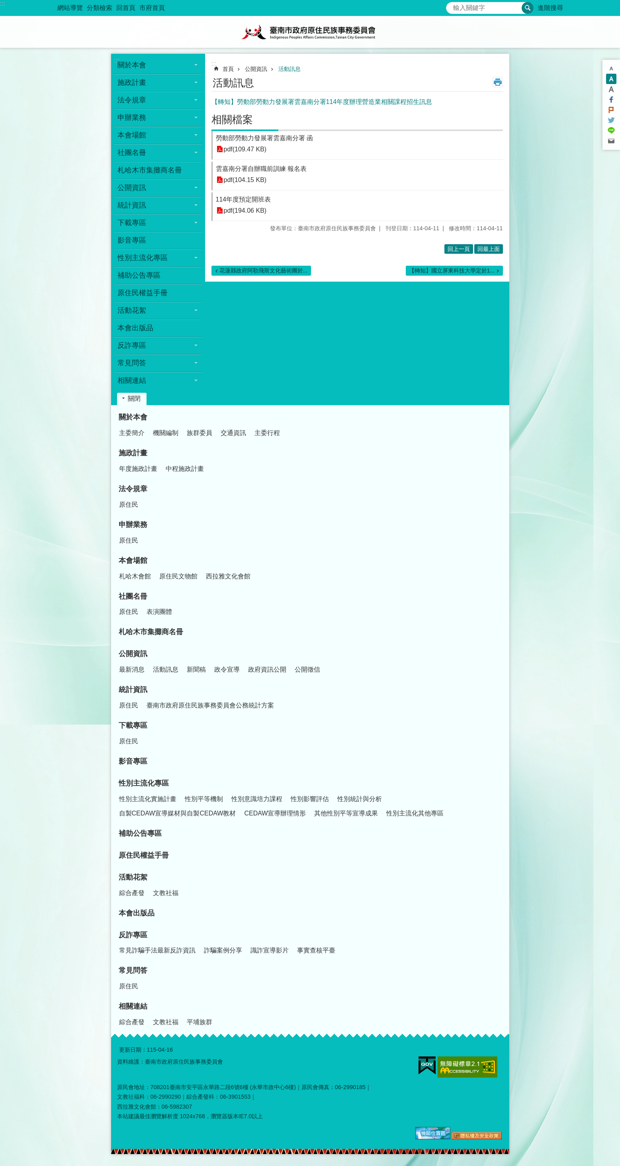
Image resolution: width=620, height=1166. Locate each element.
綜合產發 (132, 893)
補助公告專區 (138, 275)
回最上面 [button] (488, 249)
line (611, 130)
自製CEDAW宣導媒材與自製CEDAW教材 (177, 813)
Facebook (611, 99)
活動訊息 (289, 69)
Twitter (611, 120)
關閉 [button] (134, 398)
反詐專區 (133, 935)
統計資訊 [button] (131, 205)
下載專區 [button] (131, 223)
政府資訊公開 (267, 669)
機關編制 (165, 432)
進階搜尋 (550, 7)
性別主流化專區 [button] (142, 258)
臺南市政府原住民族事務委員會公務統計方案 (210, 705)
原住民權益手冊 (142, 293)
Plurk (611, 110)
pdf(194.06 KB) (245, 210)
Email (611, 141)
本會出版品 (135, 328)
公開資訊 (256, 69)
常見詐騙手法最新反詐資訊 (157, 950)
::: (2, 3)
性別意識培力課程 (256, 799)
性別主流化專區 (144, 783)
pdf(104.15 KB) (245, 179)
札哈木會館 (135, 576)
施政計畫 (133, 453)
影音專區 (131, 240)
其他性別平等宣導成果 (346, 813)
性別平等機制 (204, 799)
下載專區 (133, 725)
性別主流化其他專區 (415, 813)
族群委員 (199, 432)
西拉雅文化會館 (228, 576)
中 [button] (611, 79)
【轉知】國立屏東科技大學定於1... (452, 270)
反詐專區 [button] (131, 345)
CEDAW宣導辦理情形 (275, 813)
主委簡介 (132, 432)
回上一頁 (459, 249)
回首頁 (125, 7)
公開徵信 (307, 669)
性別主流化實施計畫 (147, 799)
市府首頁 (152, 7)
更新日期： (133, 1049)
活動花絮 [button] (131, 310)
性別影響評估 (310, 799)
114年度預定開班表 (243, 199)
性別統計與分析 (359, 799)
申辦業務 (133, 525)
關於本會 (133, 417)
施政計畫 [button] (131, 82)
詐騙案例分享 (223, 950)
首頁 (228, 69)
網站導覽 (70, 7)
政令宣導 (227, 669)
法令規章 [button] (131, 100)
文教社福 (165, 893)
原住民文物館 (178, 576)
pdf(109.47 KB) (245, 149)
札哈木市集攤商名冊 (149, 170)
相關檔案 (232, 119)
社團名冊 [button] (131, 153)
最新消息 (132, 669)
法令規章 (133, 489)
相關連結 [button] (131, 380)
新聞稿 (196, 669)
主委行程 (267, 432)
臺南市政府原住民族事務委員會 (310, 32)
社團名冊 (133, 596)
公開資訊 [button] (131, 188)
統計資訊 (133, 690)
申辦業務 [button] (131, 117)
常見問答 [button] (131, 363)
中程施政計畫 (185, 468)
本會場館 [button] (131, 135)
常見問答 (133, 970)
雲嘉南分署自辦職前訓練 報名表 (261, 168)
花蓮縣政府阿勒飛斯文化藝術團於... (263, 270)
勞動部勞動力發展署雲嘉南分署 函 (264, 138)
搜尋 (452, 5)
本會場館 (133, 560)
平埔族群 (199, 1022)
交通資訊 (233, 432)
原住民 (128, 504)
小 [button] (611, 68)
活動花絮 (133, 877)
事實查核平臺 (316, 950)
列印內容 (498, 82)
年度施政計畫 (138, 468)
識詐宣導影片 (269, 950)
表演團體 (159, 611)
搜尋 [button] (528, 8)
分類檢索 (99, 7)
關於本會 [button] (131, 65)
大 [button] (611, 89)
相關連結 (133, 1006)
